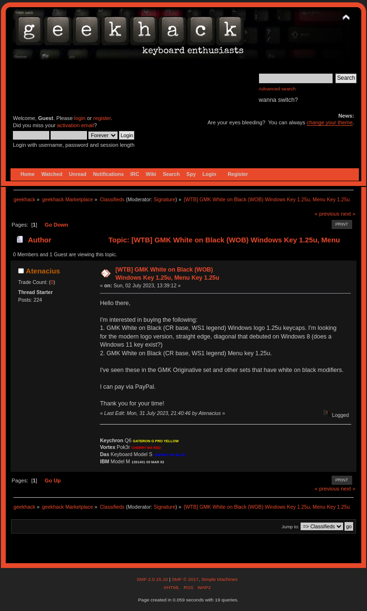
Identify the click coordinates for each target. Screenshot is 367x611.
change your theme (330, 122)
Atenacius (43, 271)
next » (348, 214)
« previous (326, 214)
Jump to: (290, 526)
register (102, 118)
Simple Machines (219, 579)
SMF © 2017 (185, 579)
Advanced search (277, 88)
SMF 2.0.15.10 (153, 579)
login (80, 118)
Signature (164, 199)
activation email (75, 125)
